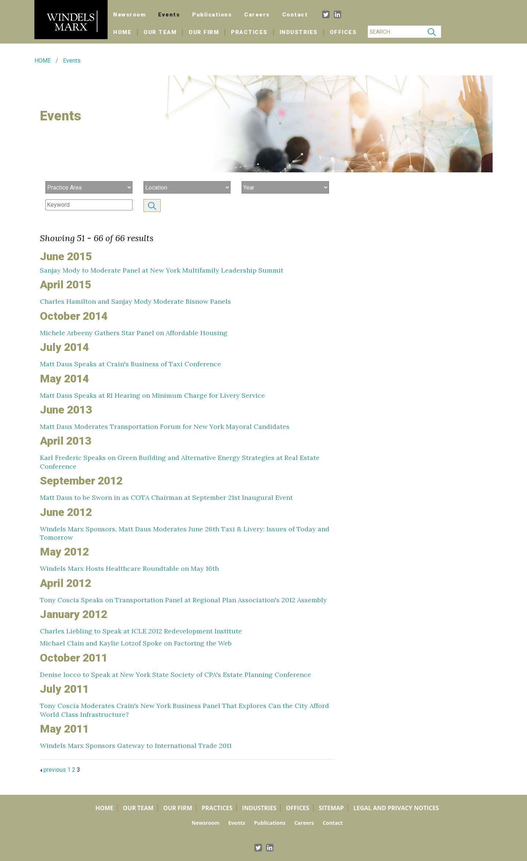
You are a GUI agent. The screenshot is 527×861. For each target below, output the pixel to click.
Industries (299, 32)
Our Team (159, 32)
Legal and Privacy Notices (396, 808)
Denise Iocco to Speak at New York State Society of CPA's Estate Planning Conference (175, 674)
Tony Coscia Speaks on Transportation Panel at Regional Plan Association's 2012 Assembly (183, 600)
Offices (343, 32)
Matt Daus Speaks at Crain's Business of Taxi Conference (130, 364)
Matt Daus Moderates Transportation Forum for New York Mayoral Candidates (164, 426)
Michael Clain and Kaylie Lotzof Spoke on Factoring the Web (136, 643)
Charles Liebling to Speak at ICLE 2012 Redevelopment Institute (141, 631)
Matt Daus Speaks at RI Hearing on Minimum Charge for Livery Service (152, 395)
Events (169, 14)
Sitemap (331, 808)
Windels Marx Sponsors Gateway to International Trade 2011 (136, 745)
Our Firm (203, 32)
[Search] (395, 32)
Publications (212, 14)
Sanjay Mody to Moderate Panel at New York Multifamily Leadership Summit (161, 270)
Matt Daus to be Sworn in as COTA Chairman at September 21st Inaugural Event (166, 497)
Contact (295, 14)
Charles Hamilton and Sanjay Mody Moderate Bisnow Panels (135, 301)
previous (53, 769)
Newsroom (129, 14)
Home (125, 32)
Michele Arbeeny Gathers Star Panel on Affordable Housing (133, 333)
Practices (249, 32)
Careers (257, 14)
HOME (42, 60)
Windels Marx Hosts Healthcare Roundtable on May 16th (129, 568)
